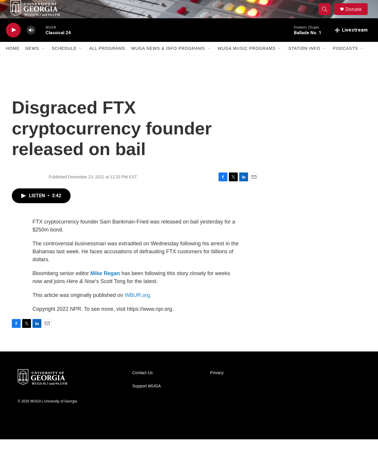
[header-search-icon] (327, 16)
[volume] (31, 43)
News (32, 61)
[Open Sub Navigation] (43, 61)
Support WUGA (146, 399)
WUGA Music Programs (247, 61)
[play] (13, 43)
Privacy (217, 385)
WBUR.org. (138, 308)
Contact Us (142, 385)
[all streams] (351, 43)
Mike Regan (105, 286)
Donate (357, 15)
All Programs (107, 61)
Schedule (64, 61)
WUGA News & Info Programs (168, 61)
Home (12, 61)
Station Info (304, 61)
